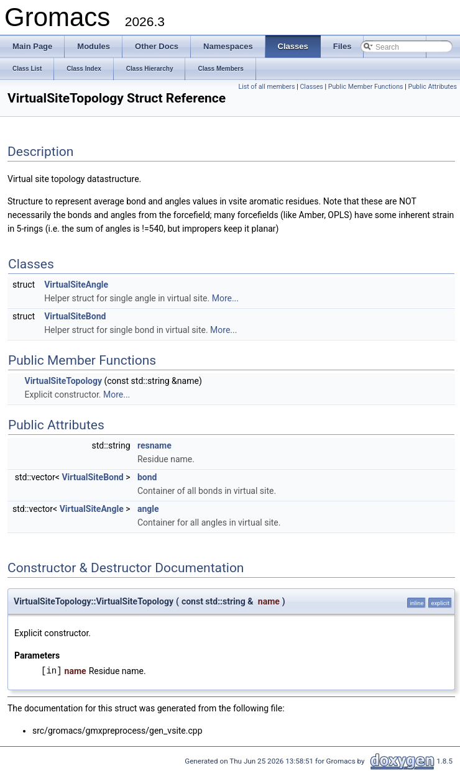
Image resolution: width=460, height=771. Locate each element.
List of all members (266, 87)
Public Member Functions (365, 87)
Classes (311, 87)
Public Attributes (432, 87)
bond (147, 477)
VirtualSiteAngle (76, 285)
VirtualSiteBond (75, 316)
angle (148, 509)
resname (154, 445)
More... (225, 298)
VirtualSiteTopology (63, 381)
